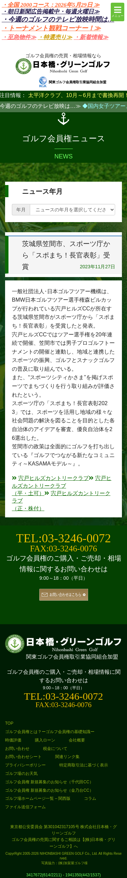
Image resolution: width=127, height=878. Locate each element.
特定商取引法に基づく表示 (83, 765)
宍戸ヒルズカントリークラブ (50, 478)
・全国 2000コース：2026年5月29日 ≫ (51, 5)
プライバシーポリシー (25, 765)
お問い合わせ (17, 748)
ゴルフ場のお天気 (21, 773)
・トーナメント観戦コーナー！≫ (51, 28)
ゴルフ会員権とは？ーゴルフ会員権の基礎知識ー (49, 731)
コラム (90, 798)
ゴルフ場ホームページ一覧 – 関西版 (37, 798)
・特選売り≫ (55, 37)
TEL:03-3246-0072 (63, 538)
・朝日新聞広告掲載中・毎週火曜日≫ (51, 11)
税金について (55, 748)
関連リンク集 (67, 756)
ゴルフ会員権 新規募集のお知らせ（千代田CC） (49, 782)
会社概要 (77, 740)
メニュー (117, 12)
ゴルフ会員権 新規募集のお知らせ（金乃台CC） (49, 790)
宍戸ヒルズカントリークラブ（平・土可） (61, 485)
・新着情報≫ (91, 37)
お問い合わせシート (23, 756)
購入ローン (45, 740)
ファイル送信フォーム (25, 807)
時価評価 (13, 740)
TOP (9, 723)
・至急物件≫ (19, 37)
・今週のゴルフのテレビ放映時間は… (58, 19)
